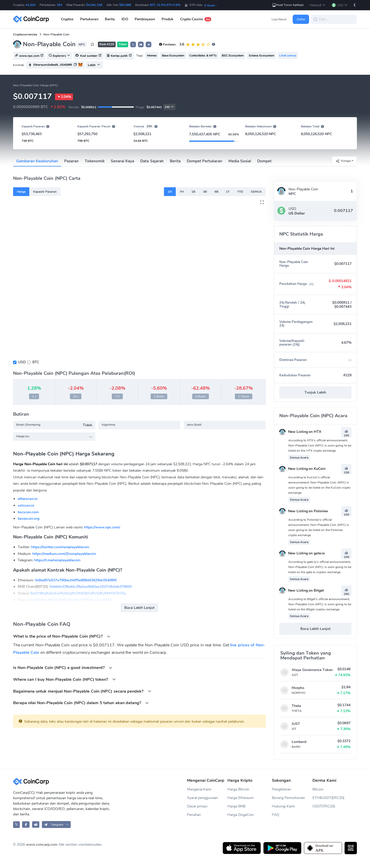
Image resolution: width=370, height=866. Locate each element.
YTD (240, 192)
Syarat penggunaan (202, 797)
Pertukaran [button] (89, 19)
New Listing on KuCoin (302, 468)
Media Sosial (239, 161)
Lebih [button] (94, 65)
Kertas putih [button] (119, 56)
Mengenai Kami (199, 789)
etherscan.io (28, 498)
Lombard (299, 741)
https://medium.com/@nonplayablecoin (64, 553)
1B (193, 192)
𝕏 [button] (133, 45)
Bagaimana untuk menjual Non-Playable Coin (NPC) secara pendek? (82, 691)
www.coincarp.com (41, 844)
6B (216, 192)
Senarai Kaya (122, 161)
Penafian (194, 814)
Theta (296, 705)
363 (59, 5)
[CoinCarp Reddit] (36, 824)
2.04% (64, 97)
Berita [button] (110, 19)
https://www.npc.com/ (102, 527)
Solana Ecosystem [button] (261, 55)
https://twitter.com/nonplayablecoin (60, 547)
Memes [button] (152, 55)
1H (170, 192)
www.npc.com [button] (29, 56)
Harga (21, 192)
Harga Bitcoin (238, 789)
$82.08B (125, 5)
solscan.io (26, 505)
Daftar (301, 19)
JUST (296, 723)
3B (205, 192)
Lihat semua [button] (287, 55)
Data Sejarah (151, 161)
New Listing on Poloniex (303, 511)
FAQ (275, 814)
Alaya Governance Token (312, 669)
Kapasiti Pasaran (44, 192)
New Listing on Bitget (301, 590)
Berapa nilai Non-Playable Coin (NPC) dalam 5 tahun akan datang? (81, 702)
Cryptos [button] (67, 19)
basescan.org (28, 518)
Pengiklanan (281, 789)
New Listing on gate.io (302, 553)
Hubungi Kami (283, 806)
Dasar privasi (197, 806)
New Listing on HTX (300, 431)
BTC (35, 362)
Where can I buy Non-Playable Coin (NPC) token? (64, 679)
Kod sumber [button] (88, 56)
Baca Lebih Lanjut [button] (139, 607)
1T (227, 192)
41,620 (30, 5)
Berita (175, 161)
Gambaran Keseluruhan (37, 161)
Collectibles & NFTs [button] (203, 55)
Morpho (298, 687)
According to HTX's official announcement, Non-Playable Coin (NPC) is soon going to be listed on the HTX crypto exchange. (319, 445)
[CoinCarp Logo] (32, 19)
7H (182, 192)
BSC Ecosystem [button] (233, 55)
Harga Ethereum (240, 797)
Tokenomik (95, 161)
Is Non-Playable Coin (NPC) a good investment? (62, 667)
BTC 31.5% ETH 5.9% (165, 5)
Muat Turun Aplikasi (288, 5)
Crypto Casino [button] (195, 19)
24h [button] (169, 107)
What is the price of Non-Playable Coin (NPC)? (61, 636)
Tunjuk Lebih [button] (315, 392)
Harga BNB (236, 806)
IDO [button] (125, 19)
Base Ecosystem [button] (173, 55)
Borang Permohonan (288, 797)
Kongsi (343, 161)
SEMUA (256, 192)
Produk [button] (167, 19)
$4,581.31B (94, 5)
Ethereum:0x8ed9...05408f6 (52, 65)
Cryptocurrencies (25, 34)
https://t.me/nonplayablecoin (57, 560)
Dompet (264, 161)
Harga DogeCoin (240, 814)
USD (22, 362)
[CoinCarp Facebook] (26, 824)
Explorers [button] (59, 56)
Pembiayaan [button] (145, 19)
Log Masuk (279, 19)
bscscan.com (28, 512)
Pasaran (71, 161)
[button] (318, 5)
